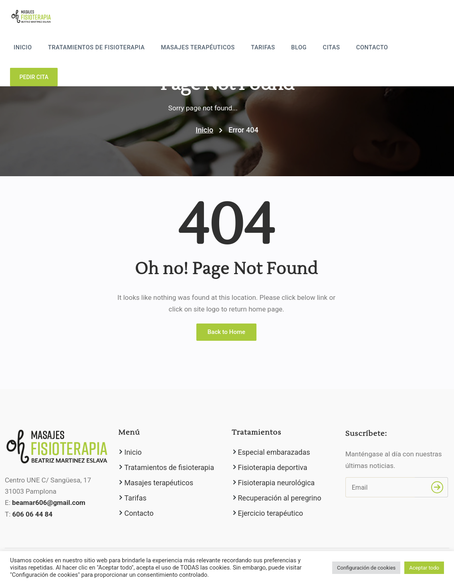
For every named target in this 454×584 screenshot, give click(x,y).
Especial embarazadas (274, 452)
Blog (304, 48)
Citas (334, 48)
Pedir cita (424, 47)
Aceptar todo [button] (424, 568)
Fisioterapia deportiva (272, 467)
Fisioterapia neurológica (276, 482)
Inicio (43, 48)
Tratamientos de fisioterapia (113, 48)
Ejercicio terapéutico (270, 513)
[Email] (380, 487)
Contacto (372, 48)
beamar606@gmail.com (48, 503)
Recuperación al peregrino (279, 498)
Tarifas (270, 48)
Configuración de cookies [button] (366, 568)
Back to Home (226, 332)
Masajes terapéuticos (209, 48)
